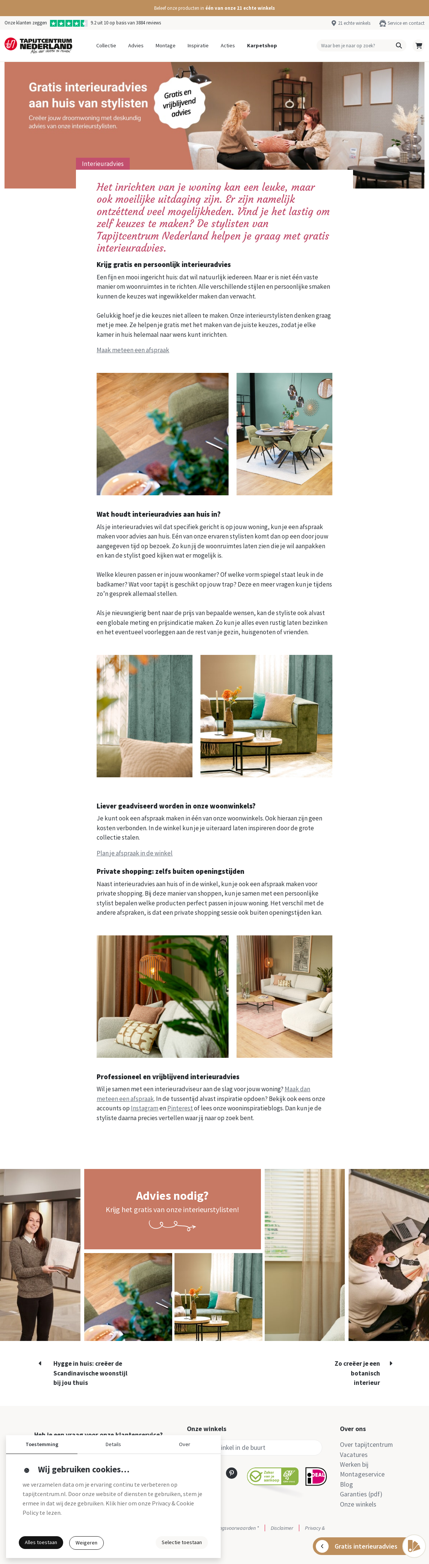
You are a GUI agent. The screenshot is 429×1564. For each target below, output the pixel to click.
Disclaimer (282, 1528)
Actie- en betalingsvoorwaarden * (223, 1528)
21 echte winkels (354, 23)
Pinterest (180, 1108)
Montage (166, 45)
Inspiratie (198, 45)
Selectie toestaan (182, 1542)
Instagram (144, 1108)
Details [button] (113, 1444)
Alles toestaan (41, 1542)
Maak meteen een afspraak (133, 350)
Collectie (106, 45)
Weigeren (86, 1542)
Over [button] (184, 1444)
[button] (214, 8)
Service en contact (406, 23)
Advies (136, 45)
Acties (228, 45)
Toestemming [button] (42, 1444)
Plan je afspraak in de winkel (135, 853)
